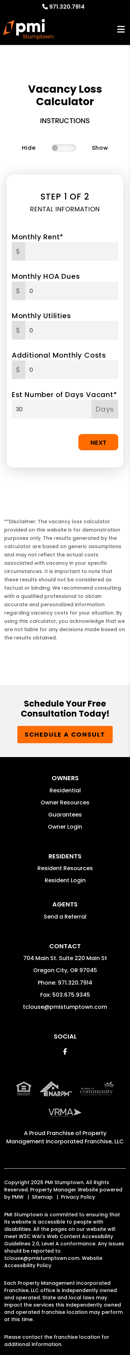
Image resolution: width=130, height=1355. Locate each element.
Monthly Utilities (41, 316)
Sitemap (42, 1196)
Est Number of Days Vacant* (64, 394)
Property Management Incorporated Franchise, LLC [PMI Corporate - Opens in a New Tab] (65, 1137)
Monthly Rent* (37, 237)
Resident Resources (65, 868)
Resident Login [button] (65, 880)
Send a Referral (65, 917)
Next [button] (98, 442)
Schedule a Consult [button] (65, 734)
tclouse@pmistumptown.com (65, 1007)
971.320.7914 (67, 7)
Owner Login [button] (65, 827)
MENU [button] (121, 29)
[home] (28, 29)
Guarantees (65, 815)
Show (100, 148)
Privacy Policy (78, 1196)
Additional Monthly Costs (59, 355)
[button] (65, 1051)
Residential (65, 790)
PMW (18, 1196)
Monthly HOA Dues (46, 276)
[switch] (63, 148)
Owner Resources (65, 802)
